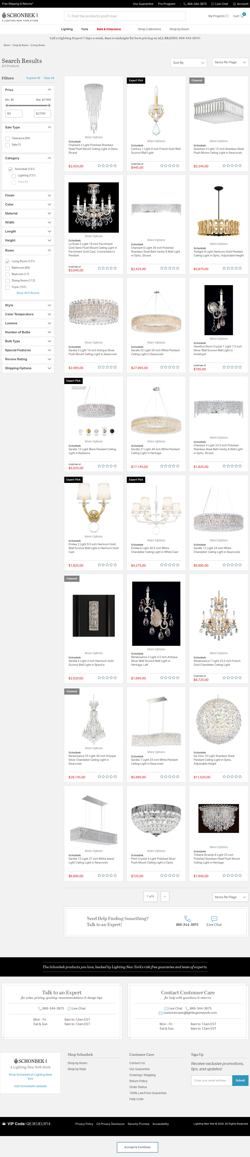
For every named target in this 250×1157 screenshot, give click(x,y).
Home (7, 45)
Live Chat (219, 4)
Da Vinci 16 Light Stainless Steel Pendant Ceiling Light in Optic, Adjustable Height (214, 760)
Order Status (138, 1087)
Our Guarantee (143, 4)
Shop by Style (77, 1069)
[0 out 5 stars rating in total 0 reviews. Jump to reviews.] (108, 165)
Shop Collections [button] (149, 29)
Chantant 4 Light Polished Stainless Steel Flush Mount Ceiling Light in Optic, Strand (93, 149)
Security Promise (138, 1124)
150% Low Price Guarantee (147, 1093)
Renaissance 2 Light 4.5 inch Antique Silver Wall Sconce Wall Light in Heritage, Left (154, 661)
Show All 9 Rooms (27, 293)
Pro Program (166, 4)
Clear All (49, 78)
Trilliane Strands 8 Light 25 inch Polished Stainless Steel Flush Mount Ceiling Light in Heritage (217, 859)
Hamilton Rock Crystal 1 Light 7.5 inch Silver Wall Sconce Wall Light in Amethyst (218, 350)
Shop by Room (20, 45)
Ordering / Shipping (142, 1075)
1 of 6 (150, 896)
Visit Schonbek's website (30, 1086)
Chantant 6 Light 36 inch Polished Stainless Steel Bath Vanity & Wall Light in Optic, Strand (155, 252)
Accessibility (161, 1124)
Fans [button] (84, 29)
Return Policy (138, 1081)
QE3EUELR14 (38, 1124)
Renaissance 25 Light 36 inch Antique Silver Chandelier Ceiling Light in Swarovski (92, 760)
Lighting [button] (67, 29)
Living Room (38, 45)
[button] (241, 4)
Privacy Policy (84, 1124)
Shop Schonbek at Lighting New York (30, 1077)
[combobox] (125, 16)
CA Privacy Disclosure (110, 1124)
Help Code (136, 1099)
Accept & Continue (137, 1147)
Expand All (33, 78)
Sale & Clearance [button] (109, 29)
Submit (240, 1080)
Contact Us (137, 1063)
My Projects (218, 16)
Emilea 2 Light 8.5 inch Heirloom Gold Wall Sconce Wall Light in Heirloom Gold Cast (94, 548)
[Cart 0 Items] (241, 16)
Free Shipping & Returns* (17, 3)
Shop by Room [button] (179, 29)
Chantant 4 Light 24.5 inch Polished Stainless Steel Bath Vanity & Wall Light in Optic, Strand (218, 449)
